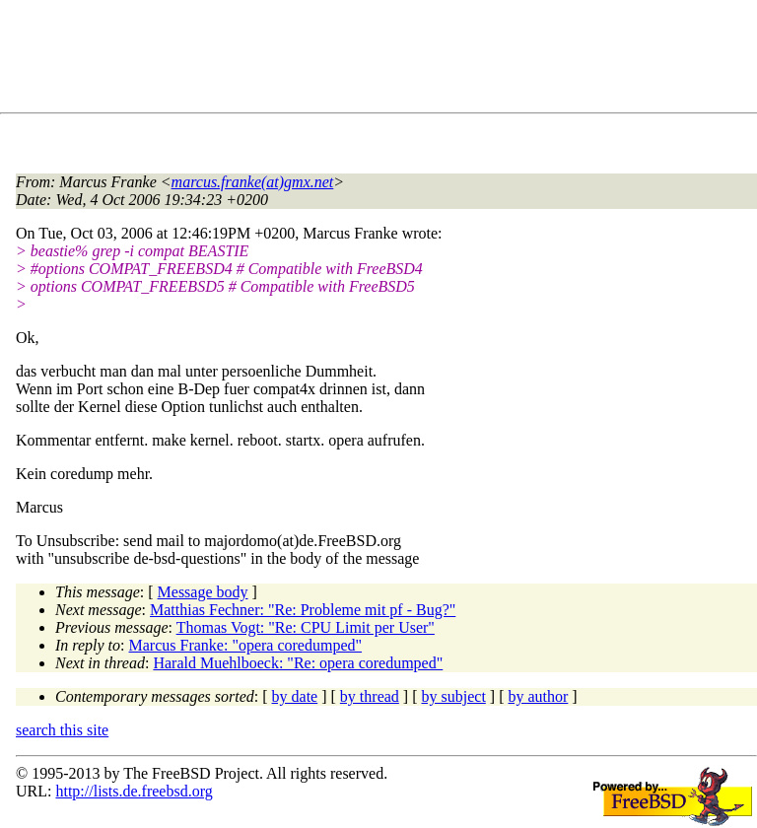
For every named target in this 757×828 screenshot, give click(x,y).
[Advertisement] (374, 60)
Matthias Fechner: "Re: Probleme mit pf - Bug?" (302, 609)
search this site (62, 730)
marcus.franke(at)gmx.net (253, 181)
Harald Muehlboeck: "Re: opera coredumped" (298, 663)
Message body (203, 592)
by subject (454, 696)
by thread (369, 696)
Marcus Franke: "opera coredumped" (246, 645)
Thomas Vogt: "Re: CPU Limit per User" (305, 627)
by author (538, 696)
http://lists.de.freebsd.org (133, 791)
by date (295, 696)
